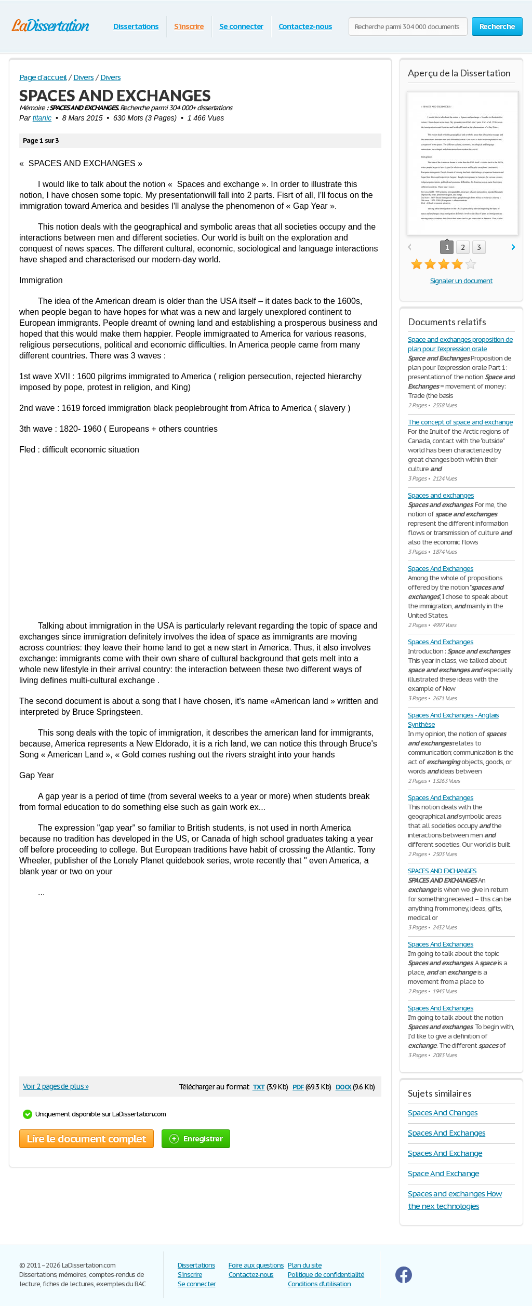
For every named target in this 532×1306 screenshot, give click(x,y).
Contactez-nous (304, 26)
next (513, 247)
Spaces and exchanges (441, 495)
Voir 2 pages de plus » (55, 1086)
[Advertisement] (200, 537)
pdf (298, 1086)
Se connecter (241, 26)
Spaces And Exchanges (440, 568)
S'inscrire (189, 26)
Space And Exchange (443, 1173)
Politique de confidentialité (326, 1274)
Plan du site (305, 1265)
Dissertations (135, 26)
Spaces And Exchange (445, 1153)
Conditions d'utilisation (319, 1284)
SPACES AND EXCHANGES (442, 871)
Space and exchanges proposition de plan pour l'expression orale (460, 344)
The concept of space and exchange (460, 422)
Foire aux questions (256, 1265)
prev (409, 247)
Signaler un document (461, 280)
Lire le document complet (86, 1138)
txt (258, 1086)
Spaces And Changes (442, 1112)
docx (344, 1086)
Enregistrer (195, 1138)
